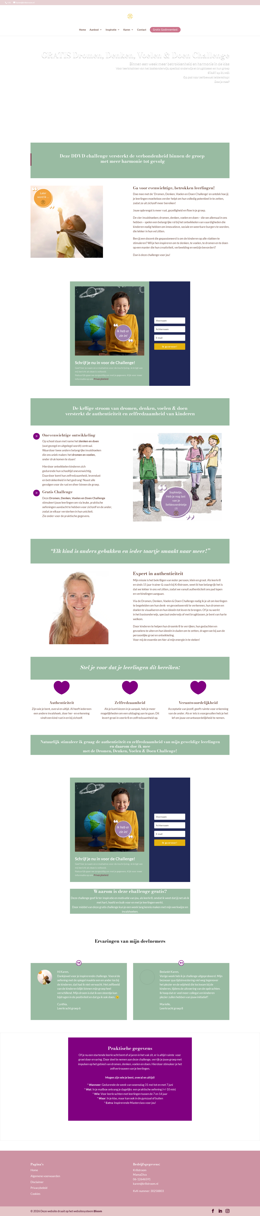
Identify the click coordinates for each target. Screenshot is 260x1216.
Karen (126, 29)
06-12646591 (142, 1179)
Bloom (98, 1211)
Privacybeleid (101, 379)
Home (82, 29)
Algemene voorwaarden (45, 1176)
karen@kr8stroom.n (145, 1183)
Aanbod (94, 29)
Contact (141, 29)
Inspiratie (111, 29)
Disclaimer (37, 1182)
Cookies (35, 1193)
